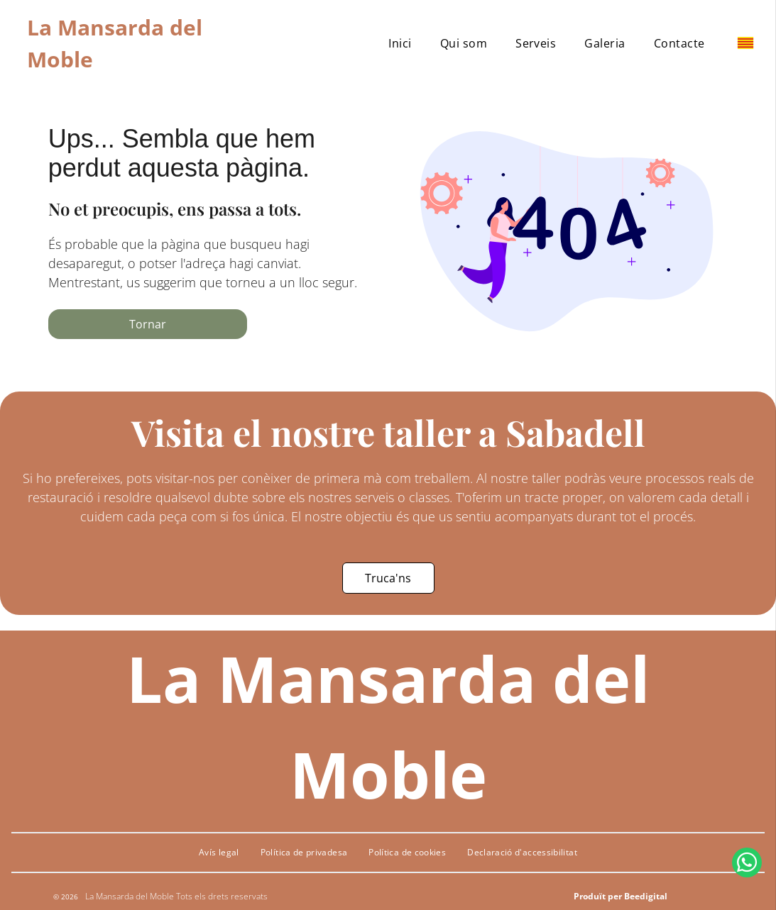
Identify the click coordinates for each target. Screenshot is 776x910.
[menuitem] (399, 43)
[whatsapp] (747, 872)
